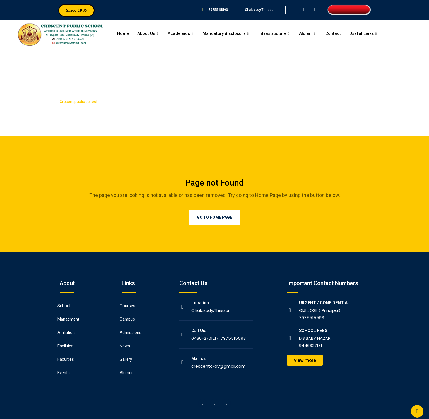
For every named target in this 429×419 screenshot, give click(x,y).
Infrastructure (274, 33)
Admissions (130, 332)
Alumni (308, 33)
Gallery (126, 359)
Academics (181, 33)
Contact (333, 33)
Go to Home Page (214, 217)
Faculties (65, 359)
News (125, 345)
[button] (76, 10)
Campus (127, 319)
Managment (68, 319)
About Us (148, 33)
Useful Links (363, 33)
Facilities (65, 345)
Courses (127, 305)
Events (63, 372)
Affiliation (66, 332)
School (63, 305)
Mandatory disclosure (226, 33)
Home (123, 33)
